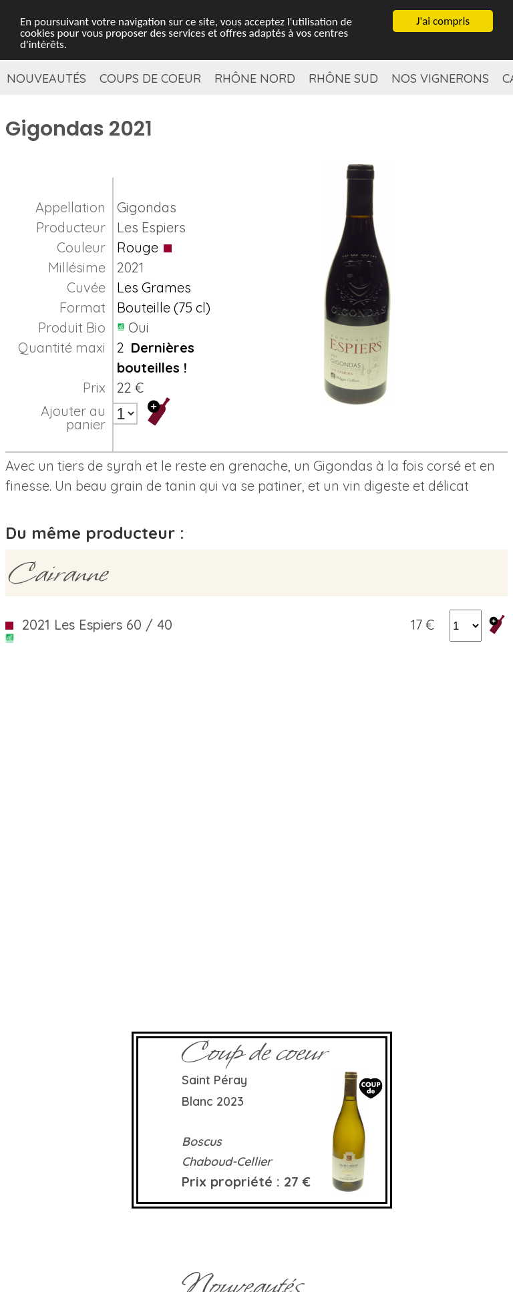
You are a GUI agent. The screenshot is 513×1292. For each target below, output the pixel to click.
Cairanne (58, 573)
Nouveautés (46, 78)
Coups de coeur (150, 78)
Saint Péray (214, 1080)
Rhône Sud (343, 78)
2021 (130, 267)
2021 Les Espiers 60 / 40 (97, 624)
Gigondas (146, 207)
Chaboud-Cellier (227, 1161)
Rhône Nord (254, 78)
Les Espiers (151, 227)
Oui (138, 327)
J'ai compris (443, 20)
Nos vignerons (440, 78)
